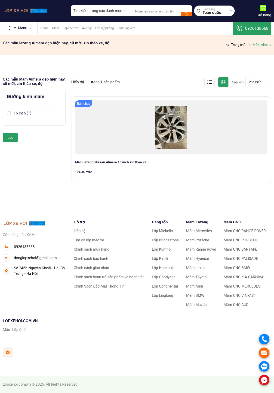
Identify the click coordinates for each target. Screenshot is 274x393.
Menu (20, 28)
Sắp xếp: (238, 82)
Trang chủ (235, 45)
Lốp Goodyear (163, 277)
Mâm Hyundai (197, 258)
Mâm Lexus (195, 268)
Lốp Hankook (163, 268)
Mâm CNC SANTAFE (240, 249)
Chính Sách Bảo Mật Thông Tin (99, 286)
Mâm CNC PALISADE (241, 258)
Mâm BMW (195, 295)
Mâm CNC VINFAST (240, 295)
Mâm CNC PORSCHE (241, 240)
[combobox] (99, 10)
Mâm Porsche (197, 240)
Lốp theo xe (70, 28)
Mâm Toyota (196, 277)
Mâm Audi (194, 286)
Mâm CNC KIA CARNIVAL (244, 277)
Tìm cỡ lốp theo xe (89, 240)
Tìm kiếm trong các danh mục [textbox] (97, 11)
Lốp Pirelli (160, 258)
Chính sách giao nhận (91, 268)
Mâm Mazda (196, 305)
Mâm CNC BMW (237, 268)
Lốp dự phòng (104, 28)
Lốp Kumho (161, 249)
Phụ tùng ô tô (126, 28)
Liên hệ (80, 231)
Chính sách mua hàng (91, 249)
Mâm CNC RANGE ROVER (245, 231)
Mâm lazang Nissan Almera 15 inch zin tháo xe (110, 162)
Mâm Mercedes (199, 231)
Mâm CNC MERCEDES (242, 286)
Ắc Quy (87, 28)
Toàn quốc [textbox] (212, 12)
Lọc (10, 137)
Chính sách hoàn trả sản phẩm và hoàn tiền (109, 277)
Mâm (55, 28)
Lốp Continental (165, 286)
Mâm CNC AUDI (236, 305)
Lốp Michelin (162, 231)
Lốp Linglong (162, 295)
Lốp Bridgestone (165, 240)
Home (44, 28)
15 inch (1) (22, 113)
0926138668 (252, 28)
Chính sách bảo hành (91, 258)
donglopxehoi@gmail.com (35, 258)
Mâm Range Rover (201, 249)
